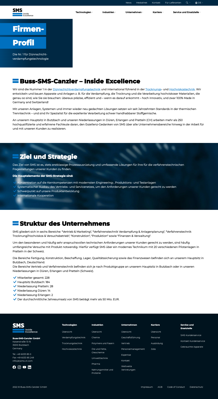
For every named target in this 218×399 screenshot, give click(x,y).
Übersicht (67, 332)
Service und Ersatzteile (186, 12)
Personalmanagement (133, 349)
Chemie (96, 338)
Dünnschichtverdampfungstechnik (76, 89)
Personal (155, 338)
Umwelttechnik (100, 358)
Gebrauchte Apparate (192, 347)
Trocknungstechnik (72, 343)
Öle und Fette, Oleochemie (99, 351)
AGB (160, 387)
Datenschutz (196, 387)
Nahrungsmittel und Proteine (102, 371)
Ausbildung (157, 343)
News (128, 3)
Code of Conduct (176, 387)
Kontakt (156, 3)
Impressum (147, 387)
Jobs (153, 349)
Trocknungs (153, 89)
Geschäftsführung (130, 338)
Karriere (157, 12)
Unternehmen (133, 12)
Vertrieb (125, 343)
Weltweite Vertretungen (128, 368)
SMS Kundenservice (191, 335)
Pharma (96, 364)
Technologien (83, 12)
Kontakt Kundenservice (193, 341)
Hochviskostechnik (182, 89)
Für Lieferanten (173, 3)
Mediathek (141, 3)
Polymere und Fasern (103, 343)
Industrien (108, 12)
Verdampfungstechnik (73, 338)
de (198, 3)
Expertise (126, 355)
